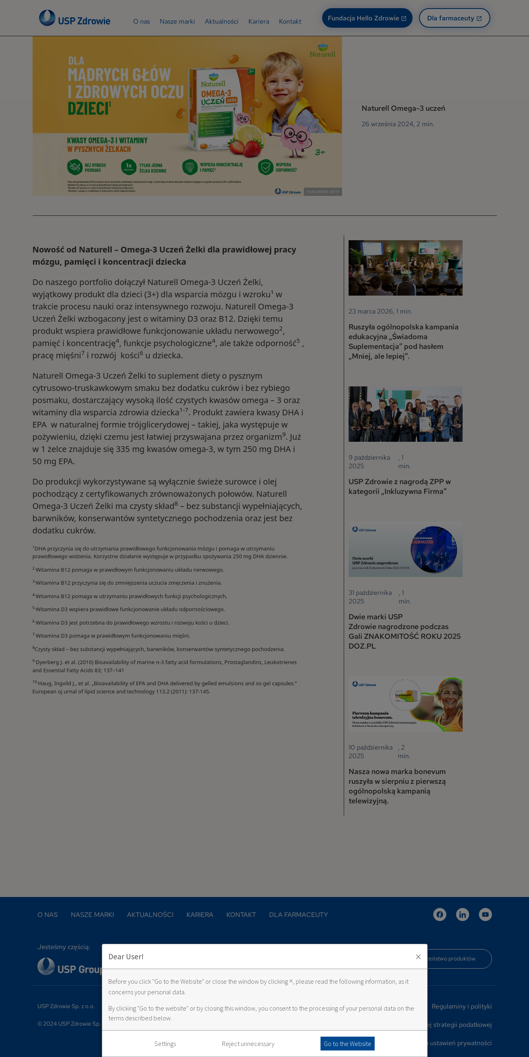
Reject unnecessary (248, 1043)
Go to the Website (347, 1043)
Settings (165, 1043)
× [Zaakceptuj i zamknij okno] (418, 956)
